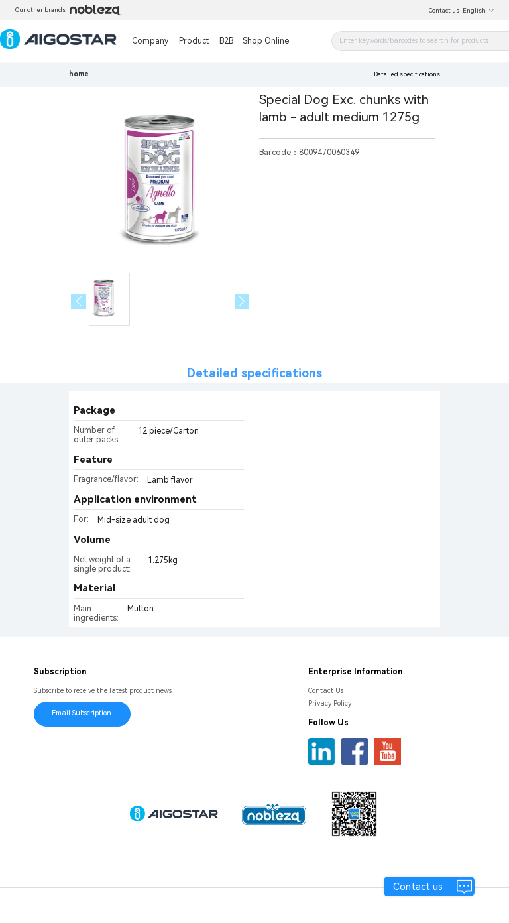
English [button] (478, 10)
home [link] (79, 74)
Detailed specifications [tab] (254, 373)
